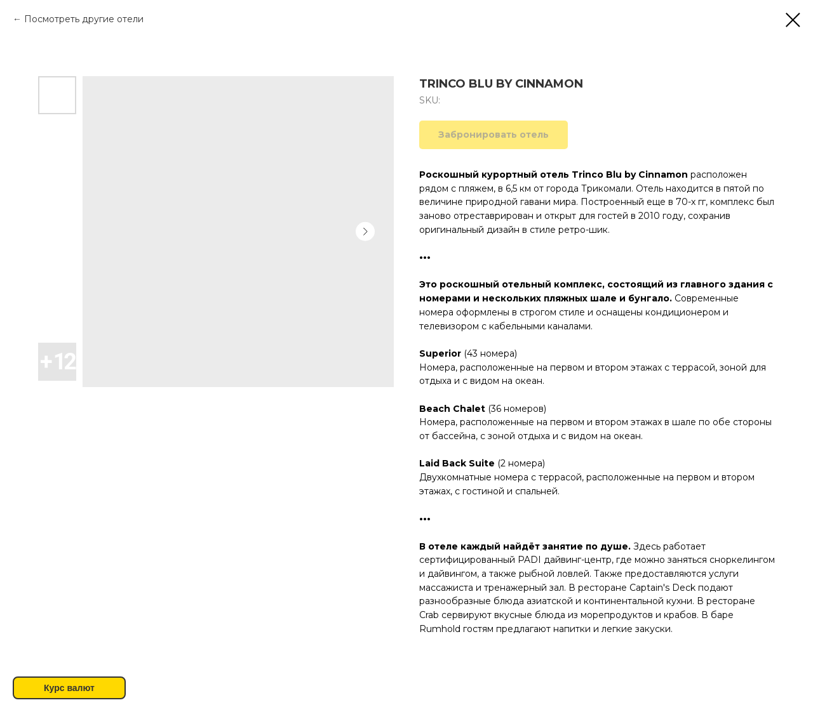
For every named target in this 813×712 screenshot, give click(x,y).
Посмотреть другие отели (84, 19)
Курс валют (69, 688)
